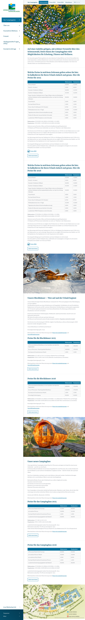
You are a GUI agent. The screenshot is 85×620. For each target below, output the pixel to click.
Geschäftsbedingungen (33, 334)
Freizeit (6, 36)
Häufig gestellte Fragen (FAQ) (11, 42)
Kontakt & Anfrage (9, 49)
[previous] (27, 24)
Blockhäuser (68, 2)
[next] (81, 24)
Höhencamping (43, 2)
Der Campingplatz (9, 20)
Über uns (6, 25)
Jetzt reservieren (32, 155)
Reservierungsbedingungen (60, 332)
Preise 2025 (52, 2)
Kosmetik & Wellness (10, 31)
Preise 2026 (60, 2)
